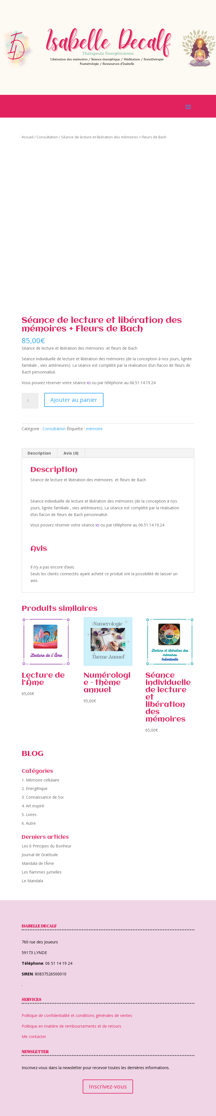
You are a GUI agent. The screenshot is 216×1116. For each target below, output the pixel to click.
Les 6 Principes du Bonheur (46, 846)
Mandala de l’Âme (38, 863)
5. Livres (29, 814)
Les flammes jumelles (42, 872)
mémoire (94, 428)
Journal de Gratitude (40, 854)
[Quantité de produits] (30, 401)
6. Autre (29, 823)
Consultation (47, 136)
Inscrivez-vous (108, 1086)
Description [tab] (39, 453)
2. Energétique (35, 788)
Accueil (27, 136)
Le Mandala (32, 880)
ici (89, 382)
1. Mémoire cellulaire (40, 780)
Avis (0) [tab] (71, 453)
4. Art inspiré (33, 805)
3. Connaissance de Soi (43, 797)
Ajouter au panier (73, 400)
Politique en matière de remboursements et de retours (71, 1026)
